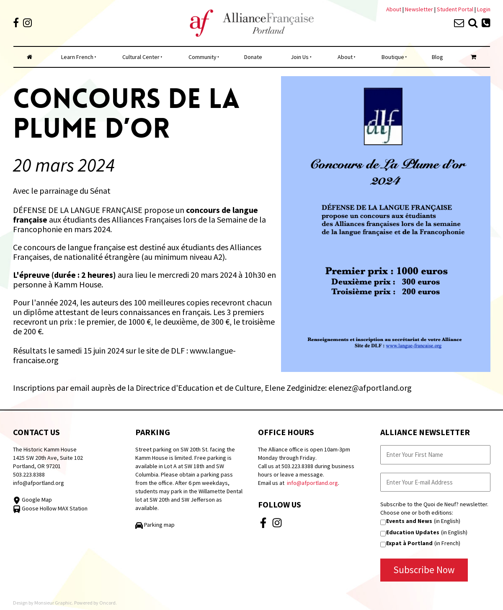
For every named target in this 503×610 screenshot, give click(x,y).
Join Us (300, 57)
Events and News (409, 521)
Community (202, 57)
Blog (437, 57)
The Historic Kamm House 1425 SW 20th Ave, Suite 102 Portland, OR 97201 (48, 458)
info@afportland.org (38, 483)
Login (483, 9)
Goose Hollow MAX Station (50, 508)
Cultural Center (141, 57)
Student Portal (455, 9)
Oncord (107, 603)
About (393, 9)
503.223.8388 (29, 474)
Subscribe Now (424, 570)
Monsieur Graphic (53, 603)
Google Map (32, 499)
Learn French (77, 57)
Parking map (155, 524)
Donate (253, 57)
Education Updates (412, 532)
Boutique (393, 57)
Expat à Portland (409, 543)
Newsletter (419, 9)
